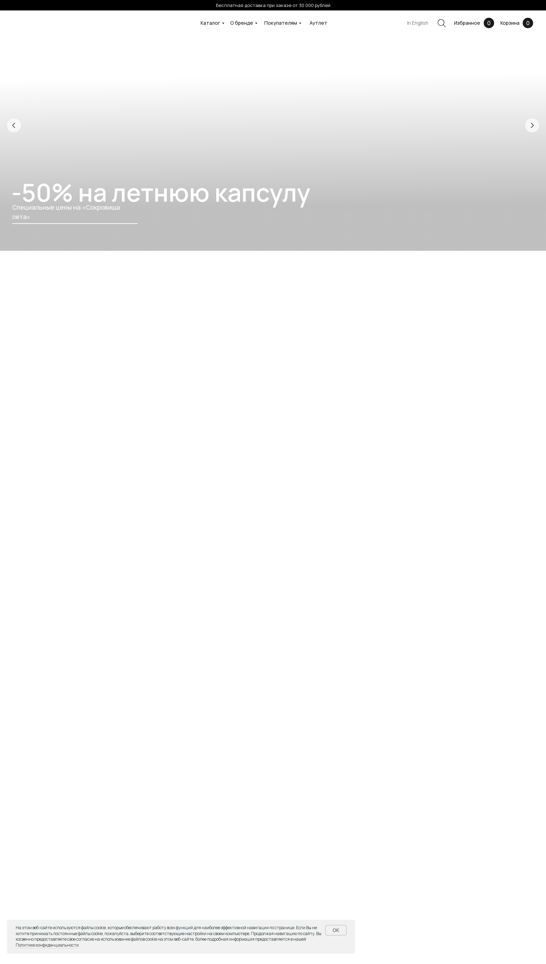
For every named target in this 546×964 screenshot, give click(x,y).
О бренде (241, 23)
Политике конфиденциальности (47, 945)
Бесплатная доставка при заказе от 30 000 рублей (273, 5)
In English (417, 23)
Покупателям (280, 23)
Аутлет (318, 23)
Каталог (210, 23)
